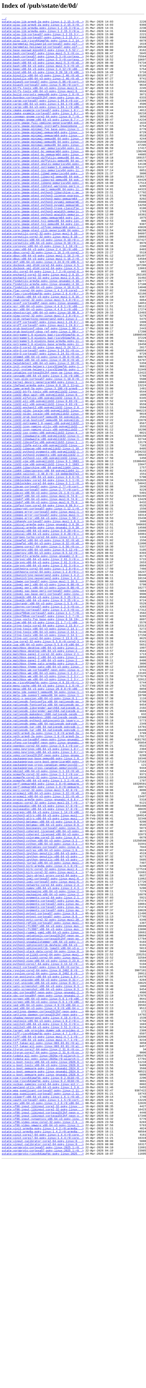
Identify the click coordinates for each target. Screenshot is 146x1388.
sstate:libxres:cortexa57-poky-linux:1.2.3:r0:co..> (43, 725)
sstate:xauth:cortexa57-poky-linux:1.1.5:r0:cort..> (43, 1317)
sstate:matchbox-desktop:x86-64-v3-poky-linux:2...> (43, 774)
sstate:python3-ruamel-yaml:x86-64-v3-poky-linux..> (43, 1116)
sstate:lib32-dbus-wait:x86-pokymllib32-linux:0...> (43, 470)
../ (4, 19)
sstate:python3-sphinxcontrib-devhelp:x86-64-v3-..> (43, 1131)
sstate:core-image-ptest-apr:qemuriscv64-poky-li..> (43, 174)
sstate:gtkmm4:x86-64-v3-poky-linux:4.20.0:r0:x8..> (43, 425)
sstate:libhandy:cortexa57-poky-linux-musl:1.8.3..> (43, 622)
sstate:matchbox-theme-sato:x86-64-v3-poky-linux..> (43, 797)
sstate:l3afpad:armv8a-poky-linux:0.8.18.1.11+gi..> (43, 459)
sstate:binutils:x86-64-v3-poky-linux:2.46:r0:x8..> (43, 87)
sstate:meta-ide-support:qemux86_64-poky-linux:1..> (43, 827)
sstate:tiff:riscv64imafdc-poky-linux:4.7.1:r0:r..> (43, 1237)
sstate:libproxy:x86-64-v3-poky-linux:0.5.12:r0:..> (43, 656)
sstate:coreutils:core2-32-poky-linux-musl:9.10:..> (43, 277)
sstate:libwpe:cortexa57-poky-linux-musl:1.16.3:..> (43, 694)
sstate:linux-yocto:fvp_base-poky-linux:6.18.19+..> (43, 740)
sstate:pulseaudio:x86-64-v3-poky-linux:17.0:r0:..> (43, 964)
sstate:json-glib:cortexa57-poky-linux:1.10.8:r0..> (43, 451)
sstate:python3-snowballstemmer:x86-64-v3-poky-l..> (43, 1127)
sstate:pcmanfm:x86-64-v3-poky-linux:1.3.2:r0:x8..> (43, 933)
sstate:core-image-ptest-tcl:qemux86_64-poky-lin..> (43, 262)
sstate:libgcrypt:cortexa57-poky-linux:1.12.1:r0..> (43, 607)
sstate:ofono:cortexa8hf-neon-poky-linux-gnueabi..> (43, 884)
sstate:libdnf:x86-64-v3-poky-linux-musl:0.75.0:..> (43, 599)
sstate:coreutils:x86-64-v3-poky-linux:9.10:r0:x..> (43, 284)
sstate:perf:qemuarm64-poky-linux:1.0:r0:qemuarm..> (43, 937)
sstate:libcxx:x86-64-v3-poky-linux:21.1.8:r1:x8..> (43, 588)
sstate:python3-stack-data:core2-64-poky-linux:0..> (43, 1138)
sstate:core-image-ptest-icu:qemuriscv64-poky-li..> (43, 201)
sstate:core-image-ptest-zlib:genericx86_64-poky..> (43, 273)
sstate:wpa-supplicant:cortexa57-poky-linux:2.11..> (43, 1305)
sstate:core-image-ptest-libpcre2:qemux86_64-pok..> (43, 209)
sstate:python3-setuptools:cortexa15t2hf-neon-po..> (43, 1119)
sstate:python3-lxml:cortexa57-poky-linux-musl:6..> (43, 1051)
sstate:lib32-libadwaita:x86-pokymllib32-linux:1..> (43, 520)
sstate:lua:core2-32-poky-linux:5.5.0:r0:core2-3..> (43, 766)
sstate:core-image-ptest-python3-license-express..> (43, 231)
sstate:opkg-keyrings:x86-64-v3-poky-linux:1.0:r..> (43, 895)
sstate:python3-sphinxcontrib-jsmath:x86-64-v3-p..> (43, 1134)
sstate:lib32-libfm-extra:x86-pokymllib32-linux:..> (43, 531)
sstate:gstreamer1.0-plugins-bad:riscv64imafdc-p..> (43, 398)
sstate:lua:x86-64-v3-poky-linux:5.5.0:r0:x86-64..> (43, 770)
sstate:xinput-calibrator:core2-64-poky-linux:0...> (43, 1366)
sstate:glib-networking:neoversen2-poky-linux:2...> (43, 379)
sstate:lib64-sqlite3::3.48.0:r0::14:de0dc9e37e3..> (43, 565)
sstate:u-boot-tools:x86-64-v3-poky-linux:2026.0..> (43, 1271)
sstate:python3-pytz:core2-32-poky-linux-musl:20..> (43, 1100)
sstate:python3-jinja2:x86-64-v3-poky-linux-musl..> (43, 1032)
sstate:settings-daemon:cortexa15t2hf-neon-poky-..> (43, 1210)
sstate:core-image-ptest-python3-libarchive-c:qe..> (43, 228)
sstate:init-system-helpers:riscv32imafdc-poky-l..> (43, 436)
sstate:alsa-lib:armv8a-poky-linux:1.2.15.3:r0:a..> (43, 30)
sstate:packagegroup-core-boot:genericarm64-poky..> (43, 911)
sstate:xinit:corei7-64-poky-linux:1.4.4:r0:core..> (43, 1358)
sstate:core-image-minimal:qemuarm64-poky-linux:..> (43, 155)
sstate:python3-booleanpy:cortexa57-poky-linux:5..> (43, 990)
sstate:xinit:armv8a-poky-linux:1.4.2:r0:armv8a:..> (43, 1351)
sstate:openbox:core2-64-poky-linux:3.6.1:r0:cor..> (43, 892)
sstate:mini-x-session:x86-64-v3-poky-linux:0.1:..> (43, 835)
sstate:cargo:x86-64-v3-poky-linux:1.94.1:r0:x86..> (43, 121)
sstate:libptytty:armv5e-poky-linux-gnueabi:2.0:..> (43, 664)
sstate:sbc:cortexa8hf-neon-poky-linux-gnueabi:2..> (43, 1188)
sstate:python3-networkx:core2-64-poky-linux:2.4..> (43, 1059)
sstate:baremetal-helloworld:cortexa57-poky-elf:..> (43, 49)
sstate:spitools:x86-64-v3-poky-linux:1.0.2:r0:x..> (43, 1222)
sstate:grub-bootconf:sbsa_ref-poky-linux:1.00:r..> (43, 391)
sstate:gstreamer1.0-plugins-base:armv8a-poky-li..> (43, 406)
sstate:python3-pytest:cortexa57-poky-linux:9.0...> (43, 1093)
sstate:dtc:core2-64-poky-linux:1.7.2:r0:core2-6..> (43, 322)
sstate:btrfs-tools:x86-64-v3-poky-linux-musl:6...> (43, 102)
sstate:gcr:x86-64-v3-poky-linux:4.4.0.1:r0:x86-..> (43, 364)
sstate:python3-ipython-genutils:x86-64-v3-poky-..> (43, 1021)
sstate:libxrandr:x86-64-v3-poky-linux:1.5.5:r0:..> (43, 721)
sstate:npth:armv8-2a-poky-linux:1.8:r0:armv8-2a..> (43, 876)
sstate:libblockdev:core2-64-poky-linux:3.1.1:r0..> (43, 573)
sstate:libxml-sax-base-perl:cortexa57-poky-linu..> (43, 706)
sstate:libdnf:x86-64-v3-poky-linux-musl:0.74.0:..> (43, 592)
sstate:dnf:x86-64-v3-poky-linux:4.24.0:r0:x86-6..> (43, 311)
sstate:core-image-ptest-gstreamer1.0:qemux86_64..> (43, 197)
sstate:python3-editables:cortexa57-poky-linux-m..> (43, 1013)
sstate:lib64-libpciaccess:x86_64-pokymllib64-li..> (43, 562)
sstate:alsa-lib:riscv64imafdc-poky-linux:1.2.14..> (43, 45)
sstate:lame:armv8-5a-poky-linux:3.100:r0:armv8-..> (43, 463)
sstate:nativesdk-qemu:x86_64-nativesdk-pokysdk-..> (43, 865)
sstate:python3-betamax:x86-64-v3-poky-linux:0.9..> (43, 983)
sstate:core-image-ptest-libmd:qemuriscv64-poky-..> (43, 205)
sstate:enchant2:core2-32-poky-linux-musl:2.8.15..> (43, 326)
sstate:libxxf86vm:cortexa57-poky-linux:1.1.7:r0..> (43, 732)
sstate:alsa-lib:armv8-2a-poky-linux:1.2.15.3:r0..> (43, 23)
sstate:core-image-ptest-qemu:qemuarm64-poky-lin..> (43, 258)
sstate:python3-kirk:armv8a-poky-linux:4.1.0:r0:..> (43, 1036)
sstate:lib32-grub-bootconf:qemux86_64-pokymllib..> (43, 497)
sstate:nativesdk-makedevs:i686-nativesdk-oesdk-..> (43, 854)
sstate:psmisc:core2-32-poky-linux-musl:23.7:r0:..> (43, 960)
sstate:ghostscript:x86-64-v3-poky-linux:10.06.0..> (43, 372)
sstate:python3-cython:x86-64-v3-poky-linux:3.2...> (43, 1005)
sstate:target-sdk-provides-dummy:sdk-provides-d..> (43, 1233)
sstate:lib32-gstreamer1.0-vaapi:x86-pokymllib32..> (43, 505)
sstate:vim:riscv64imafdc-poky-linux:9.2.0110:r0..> (43, 1290)
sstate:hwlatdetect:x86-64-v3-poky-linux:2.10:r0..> (43, 432)
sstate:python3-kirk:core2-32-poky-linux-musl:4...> (43, 1040)
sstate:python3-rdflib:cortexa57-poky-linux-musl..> (43, 1104)
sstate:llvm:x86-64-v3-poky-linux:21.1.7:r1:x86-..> (43, 744)
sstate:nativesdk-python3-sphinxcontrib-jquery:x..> (43, 861)
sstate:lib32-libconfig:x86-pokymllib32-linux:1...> (43, 527)
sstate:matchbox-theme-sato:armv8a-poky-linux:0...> (43, 793)
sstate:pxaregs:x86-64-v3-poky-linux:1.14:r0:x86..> (43, 971)
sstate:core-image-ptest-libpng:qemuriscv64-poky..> (43, 216)
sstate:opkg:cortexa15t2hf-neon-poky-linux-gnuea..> (43, 903)
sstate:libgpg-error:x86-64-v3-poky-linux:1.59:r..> (43, 618)
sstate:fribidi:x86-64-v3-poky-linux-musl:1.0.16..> (43, 353)
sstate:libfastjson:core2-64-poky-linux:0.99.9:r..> (43, 603)
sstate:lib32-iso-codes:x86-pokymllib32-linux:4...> (43, 516)
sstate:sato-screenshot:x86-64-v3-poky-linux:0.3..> (43, 1180)
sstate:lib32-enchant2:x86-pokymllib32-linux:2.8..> (43, 486)
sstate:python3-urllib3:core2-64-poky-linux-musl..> (43, 1142)
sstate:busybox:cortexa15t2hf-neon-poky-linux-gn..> (43, 114)
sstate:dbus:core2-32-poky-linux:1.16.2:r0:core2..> (43, 300)
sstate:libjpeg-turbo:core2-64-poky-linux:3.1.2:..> (43, 641)
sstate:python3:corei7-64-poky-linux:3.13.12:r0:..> (43, 1153)
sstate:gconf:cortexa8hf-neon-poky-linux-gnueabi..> (43, 360)
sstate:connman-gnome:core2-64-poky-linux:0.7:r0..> (43, 137)
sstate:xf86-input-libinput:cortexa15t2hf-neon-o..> (43, 1332)
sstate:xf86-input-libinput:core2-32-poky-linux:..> (43, 1324)
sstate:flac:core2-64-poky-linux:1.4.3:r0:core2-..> (43, 345)
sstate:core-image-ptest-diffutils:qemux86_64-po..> (43, 186)
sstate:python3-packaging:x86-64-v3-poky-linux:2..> (43, 1066)
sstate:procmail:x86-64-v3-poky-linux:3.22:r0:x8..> (43, 949)
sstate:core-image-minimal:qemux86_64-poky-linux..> (43, 163)
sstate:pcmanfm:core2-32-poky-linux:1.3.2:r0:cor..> (43, 926)
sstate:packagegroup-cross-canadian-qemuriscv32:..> (43, 914)
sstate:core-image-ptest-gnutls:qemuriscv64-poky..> (43, 193)
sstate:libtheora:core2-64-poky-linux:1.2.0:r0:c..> (43, 679)
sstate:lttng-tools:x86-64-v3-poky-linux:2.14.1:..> (43, 751)
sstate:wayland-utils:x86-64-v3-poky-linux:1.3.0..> (43, 1301)
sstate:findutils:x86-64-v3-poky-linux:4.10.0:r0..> (43, 341)
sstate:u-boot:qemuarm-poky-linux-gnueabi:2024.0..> (43, 1279)
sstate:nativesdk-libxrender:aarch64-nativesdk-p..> (43, 846)
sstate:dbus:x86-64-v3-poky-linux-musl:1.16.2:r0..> (43, 303)
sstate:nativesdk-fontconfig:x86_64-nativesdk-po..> (43, 839)
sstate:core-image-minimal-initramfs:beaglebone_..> (43, 148)
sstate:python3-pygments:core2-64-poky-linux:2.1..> (43, 1074)
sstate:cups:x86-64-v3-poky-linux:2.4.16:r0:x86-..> (43, 296)
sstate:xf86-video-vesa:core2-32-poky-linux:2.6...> (43, 1343)
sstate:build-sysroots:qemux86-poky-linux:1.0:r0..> (43, 110)
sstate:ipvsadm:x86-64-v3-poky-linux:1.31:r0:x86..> (43, 448)
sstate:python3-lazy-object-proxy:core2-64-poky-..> (43, 1047)
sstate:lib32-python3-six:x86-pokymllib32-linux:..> (43, 546)
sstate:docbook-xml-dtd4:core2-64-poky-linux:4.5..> (43, 315)
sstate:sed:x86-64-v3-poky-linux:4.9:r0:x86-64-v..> (43, 1203)
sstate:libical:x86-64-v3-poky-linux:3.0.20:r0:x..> (43, 634)
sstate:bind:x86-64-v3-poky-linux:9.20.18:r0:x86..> (43, 83)
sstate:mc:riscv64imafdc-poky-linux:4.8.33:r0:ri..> (43, 816)
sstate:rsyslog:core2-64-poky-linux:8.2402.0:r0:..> (43, 1161)
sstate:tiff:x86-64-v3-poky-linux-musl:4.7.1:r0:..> (43, 1241)
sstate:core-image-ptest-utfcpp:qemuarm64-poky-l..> (43, 269)
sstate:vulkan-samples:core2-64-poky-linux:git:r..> (43, 1298)
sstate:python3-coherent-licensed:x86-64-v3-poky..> (43, 994)
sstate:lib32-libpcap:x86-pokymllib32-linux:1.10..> (43, 535)
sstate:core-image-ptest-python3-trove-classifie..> (43, 247)
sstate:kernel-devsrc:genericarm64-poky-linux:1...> (43, 455)
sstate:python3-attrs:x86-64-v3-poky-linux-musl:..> (43, 975)
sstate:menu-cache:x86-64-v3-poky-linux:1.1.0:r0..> (43, 820)
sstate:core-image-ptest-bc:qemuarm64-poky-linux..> (43, 178)
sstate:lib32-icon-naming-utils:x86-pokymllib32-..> (43, 508)
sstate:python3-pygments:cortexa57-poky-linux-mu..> (43, 1078)
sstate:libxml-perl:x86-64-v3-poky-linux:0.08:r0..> (43, 698)
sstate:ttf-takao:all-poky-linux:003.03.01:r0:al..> (43, 1248)
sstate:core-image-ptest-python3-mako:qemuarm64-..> (43, 235)
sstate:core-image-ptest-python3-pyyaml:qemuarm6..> (43, 239)
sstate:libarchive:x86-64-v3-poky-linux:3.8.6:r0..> (43, 569)
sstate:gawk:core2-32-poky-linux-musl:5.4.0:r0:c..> (43, 357)
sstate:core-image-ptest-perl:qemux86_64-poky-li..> (43, 224)
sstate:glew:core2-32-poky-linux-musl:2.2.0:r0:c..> (43, 376)
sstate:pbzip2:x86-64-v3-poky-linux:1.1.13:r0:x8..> (43, 922)
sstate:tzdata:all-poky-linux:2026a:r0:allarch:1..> (43, 1264)
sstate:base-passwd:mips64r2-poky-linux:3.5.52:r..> (43, 57)
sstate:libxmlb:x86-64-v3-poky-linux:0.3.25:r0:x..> (43, 713)
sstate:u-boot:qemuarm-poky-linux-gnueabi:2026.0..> (43, 1286)
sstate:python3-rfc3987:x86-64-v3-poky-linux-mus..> (43, 1108)
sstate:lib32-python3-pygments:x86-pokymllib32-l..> (43, 539)
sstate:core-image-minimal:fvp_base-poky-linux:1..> (43, 152)
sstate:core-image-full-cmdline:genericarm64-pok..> (43, 144)
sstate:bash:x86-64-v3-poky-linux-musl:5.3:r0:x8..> (43, 72)
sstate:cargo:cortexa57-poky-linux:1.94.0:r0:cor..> (43, 118)
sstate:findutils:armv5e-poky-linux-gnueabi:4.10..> (43, 334)
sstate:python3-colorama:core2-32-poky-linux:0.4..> (43, 1002)
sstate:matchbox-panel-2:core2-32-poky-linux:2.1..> (43, 782)
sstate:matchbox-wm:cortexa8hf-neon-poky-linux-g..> (43, 801)
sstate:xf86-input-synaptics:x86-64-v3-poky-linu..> (43, 1339)
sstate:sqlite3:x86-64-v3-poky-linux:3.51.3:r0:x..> (43, 1226)
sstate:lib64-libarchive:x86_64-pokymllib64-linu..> (43, 558)
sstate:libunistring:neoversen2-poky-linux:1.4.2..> (43, 687)
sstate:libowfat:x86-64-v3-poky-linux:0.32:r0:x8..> (43, 645)
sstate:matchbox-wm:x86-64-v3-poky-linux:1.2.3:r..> (43, 804)
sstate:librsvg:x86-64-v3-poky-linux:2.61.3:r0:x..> (43, 668)
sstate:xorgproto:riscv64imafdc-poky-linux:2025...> (43, 1381)
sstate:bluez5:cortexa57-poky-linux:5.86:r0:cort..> (43, 95)
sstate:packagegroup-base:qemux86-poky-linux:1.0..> (43, 907)
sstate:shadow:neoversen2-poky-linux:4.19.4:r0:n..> (43, 1218)
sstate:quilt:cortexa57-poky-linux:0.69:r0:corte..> (43, 1157)
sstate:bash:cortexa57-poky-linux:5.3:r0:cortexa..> (43, 64)
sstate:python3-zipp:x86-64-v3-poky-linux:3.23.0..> (43, 1150)
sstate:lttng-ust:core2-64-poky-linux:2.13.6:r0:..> (43, 763)
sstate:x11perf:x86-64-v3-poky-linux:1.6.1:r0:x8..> (43, 1313)
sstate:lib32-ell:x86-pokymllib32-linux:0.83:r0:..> (43, 478)
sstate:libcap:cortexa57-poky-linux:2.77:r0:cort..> (43, 580)
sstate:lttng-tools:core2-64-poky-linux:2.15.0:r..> (43, 747)
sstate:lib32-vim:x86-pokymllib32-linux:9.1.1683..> (43, 550)
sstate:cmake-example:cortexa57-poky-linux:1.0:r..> (43, 129)
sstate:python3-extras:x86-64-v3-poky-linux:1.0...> (43, 1017)
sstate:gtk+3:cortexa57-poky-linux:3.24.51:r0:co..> (43, 417)
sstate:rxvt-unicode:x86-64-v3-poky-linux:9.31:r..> (43, 1172)
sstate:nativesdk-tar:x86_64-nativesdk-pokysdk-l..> (43, 869)
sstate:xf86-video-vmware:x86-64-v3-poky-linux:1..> (43, 1347)
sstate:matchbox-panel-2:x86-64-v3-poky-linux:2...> (43, 785)
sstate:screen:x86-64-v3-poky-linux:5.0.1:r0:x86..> (43, 1195)
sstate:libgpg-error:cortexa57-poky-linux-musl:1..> (43, 611)
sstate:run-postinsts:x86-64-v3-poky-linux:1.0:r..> (43, 1169)
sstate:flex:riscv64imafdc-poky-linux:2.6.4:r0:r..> (43, 349)
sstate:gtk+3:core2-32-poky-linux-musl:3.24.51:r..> (43, 414)
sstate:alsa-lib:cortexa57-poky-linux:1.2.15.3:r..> (43, 38)
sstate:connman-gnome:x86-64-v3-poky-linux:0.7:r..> (43, 140)
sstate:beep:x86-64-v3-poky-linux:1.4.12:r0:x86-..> (43, 80)
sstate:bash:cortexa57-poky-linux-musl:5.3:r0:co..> (43, 61)
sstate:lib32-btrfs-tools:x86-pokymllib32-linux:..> (43, 467)
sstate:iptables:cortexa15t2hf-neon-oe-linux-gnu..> (43, 444)
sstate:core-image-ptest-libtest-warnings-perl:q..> (43, 220)
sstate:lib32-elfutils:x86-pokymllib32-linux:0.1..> (43, 474)
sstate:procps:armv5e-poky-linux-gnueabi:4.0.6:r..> (43, 956)
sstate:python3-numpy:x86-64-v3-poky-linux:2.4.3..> (43, 1062)
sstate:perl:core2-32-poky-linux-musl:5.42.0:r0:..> (43, 945)
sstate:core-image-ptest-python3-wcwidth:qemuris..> (43, 250)
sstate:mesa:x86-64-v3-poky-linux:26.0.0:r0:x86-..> (43, 823)
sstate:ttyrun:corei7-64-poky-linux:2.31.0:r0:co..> (43, 1256)
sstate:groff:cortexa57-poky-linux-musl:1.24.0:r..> (43, 383)
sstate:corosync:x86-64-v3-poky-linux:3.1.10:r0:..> (43, 292)
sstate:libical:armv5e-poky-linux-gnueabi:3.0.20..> (43, 626)
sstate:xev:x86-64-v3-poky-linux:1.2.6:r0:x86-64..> (43, 1320)
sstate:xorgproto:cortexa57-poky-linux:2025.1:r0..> (43, 1374)
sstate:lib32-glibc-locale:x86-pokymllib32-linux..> (43, 489)
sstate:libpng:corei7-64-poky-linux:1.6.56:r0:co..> (43, 653)
